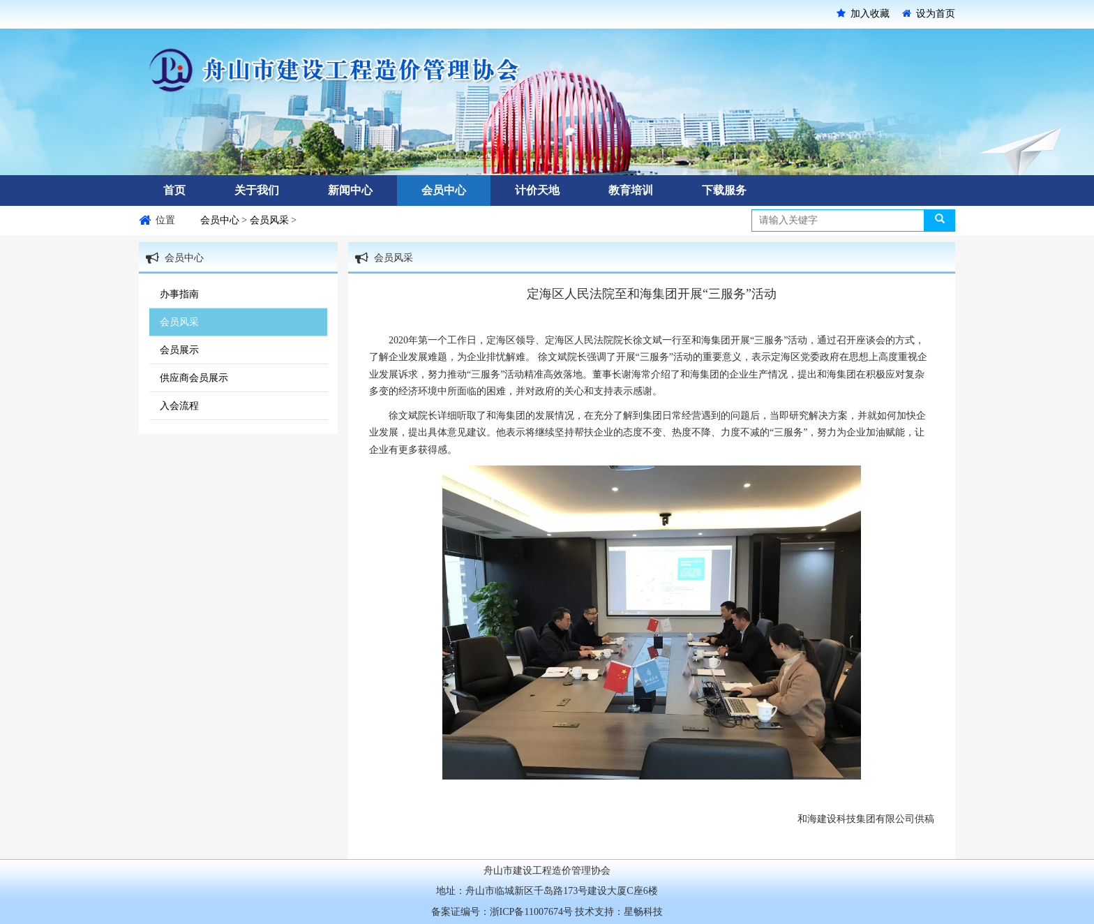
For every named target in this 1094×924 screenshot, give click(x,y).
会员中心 (443, 190)
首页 (174, 190)
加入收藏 (863, 13)
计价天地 (537, 190)
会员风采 (271, 220)
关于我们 (256, 190)
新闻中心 (350, 190)
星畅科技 (643, 912)
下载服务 (724, 190)
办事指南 (179, 294)
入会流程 (179, 406)
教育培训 (630, 190)
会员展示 (179, 350)
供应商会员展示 (194, 378)
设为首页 (928, 13)
